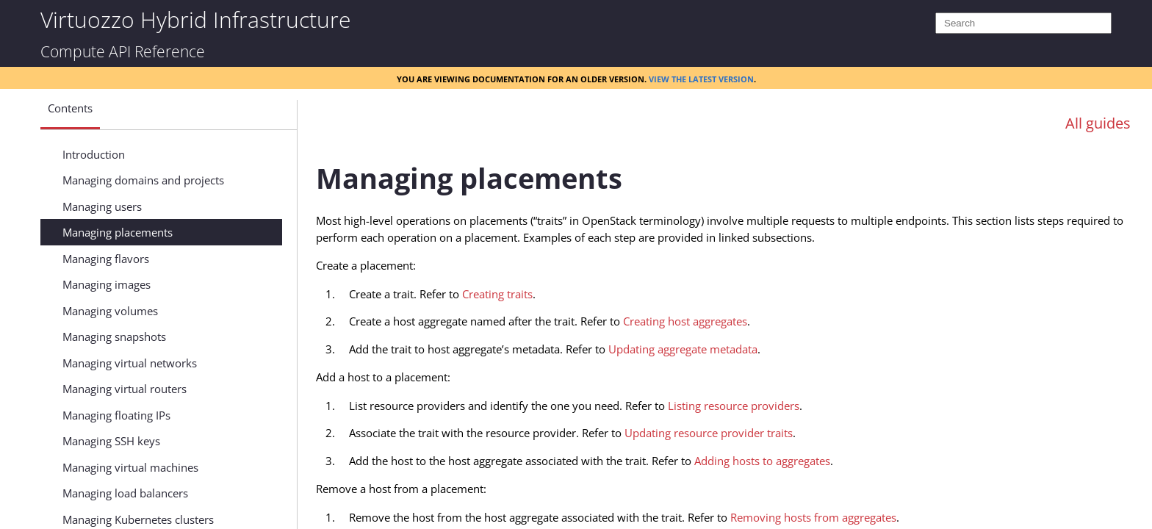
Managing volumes (110, 310)
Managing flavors (105, 258)
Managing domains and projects (143, 180)
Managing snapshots (114, 336)
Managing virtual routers (124, 388)
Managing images (106, 284)
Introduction (93, 154)
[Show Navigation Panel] (265, 112)
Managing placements (117, 232)
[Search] (1023, 23)
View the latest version (701, 78)
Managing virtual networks (129, 363)
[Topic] (730, 333)
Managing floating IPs (116, 415)
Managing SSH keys (111, 440)
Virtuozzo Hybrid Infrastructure (195, 18)
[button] (70, 114)
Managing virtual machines (130, 467)
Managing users (102, 206)
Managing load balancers (125, 493)
